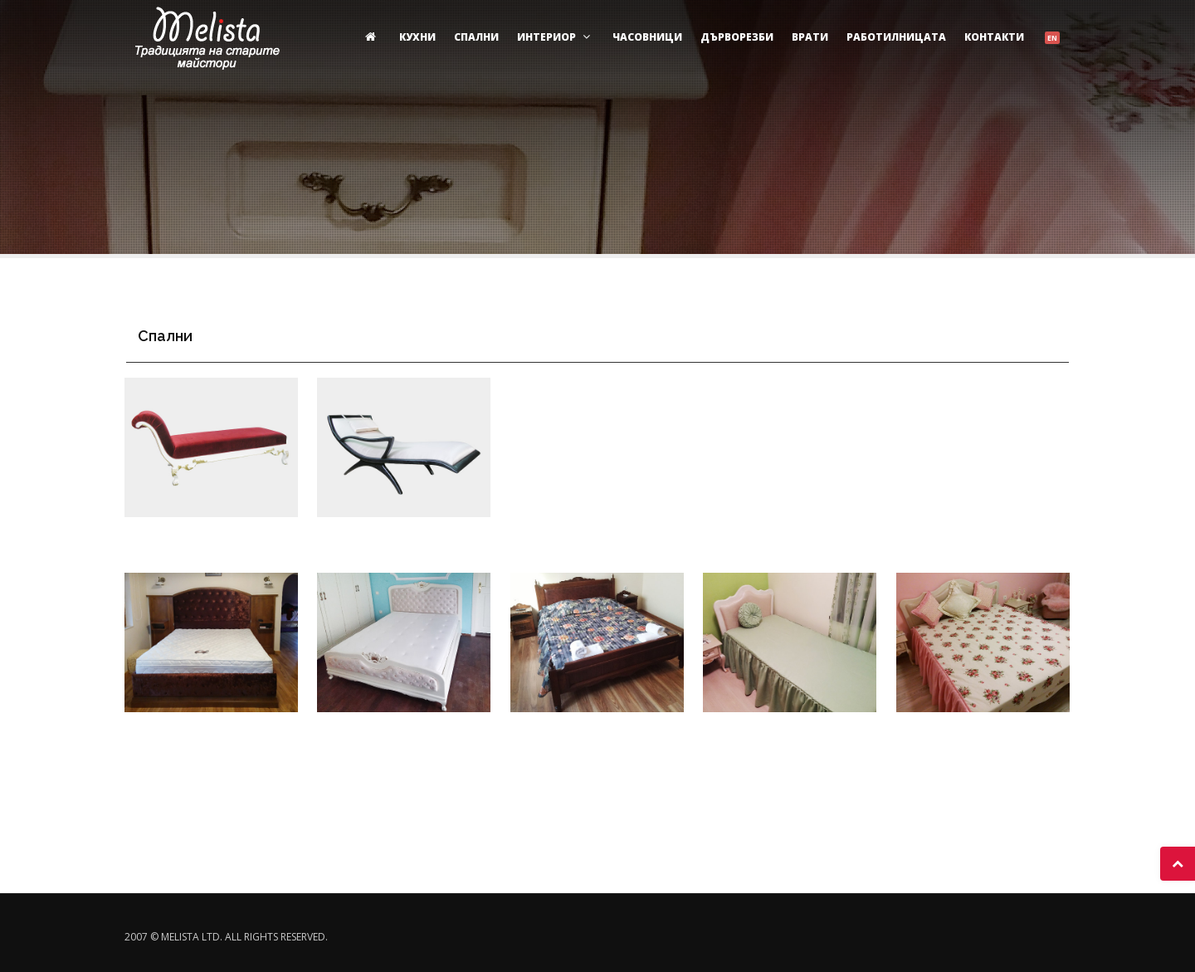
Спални (476, 37)
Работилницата (896, 37)
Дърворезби (736, 37)
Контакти (994, 37)
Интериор (555, 37)
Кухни (417, 37)
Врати (810, 37)
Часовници (647, 37)
